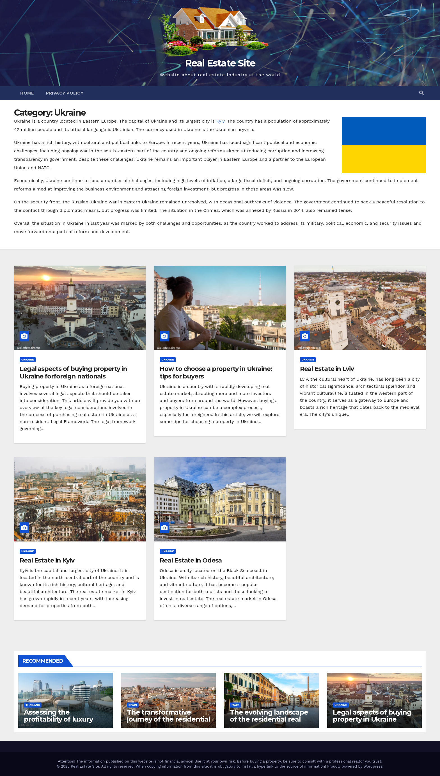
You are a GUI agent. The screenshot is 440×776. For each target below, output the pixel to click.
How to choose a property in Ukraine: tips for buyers (216, 372)
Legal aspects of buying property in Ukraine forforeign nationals (73, 372)
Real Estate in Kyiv (47, 560)
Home (27, 93)
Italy (235, 704)
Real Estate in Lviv (327, 369)
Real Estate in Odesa (191, 560)
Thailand (33, 704)
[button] (421, 93)
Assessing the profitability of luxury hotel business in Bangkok (58, 722)
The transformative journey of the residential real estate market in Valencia (168, 722)
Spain (133, 704)
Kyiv (220, 121)
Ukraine (27, 359)
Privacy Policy (64, 93)
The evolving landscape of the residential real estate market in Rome (269, 719)
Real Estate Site (220, 63)
